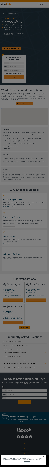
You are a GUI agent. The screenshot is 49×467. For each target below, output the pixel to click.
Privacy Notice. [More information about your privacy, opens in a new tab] (27, 462)
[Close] (43, 456)
